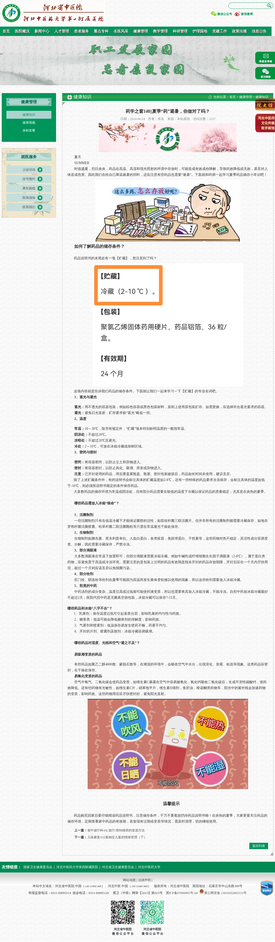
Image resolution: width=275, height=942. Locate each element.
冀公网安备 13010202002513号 (225, 893)
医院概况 (22, 31)
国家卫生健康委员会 (37, 867)
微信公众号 (224, 14)
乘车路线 (28, 188)
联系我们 (28, 207)
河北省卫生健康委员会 (118, 867)
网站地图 (129, 880)
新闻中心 (42, 31)
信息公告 (259, 31)
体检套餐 (28, 130)
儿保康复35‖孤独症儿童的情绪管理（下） (117, 837)
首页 (6, 31)
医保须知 (28, 197)
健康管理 (140, 31)
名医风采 (121, 31)
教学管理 (160, 31)
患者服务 (81, 31)
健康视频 (28, 122)
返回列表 (258, 846)
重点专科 (101, 31)
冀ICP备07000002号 (179, 893)
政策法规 (239, 31)
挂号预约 (28, 179)
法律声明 (144, 880)
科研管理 (180, 31)
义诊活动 (28, 169)
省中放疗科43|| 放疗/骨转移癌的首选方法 (116, 830)
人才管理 (61, 31)
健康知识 (28, 114)
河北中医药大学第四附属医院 (77, 867)
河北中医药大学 (149, 867)
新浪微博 (247, 14)
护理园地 (200, 31)
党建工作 (219, 31)
